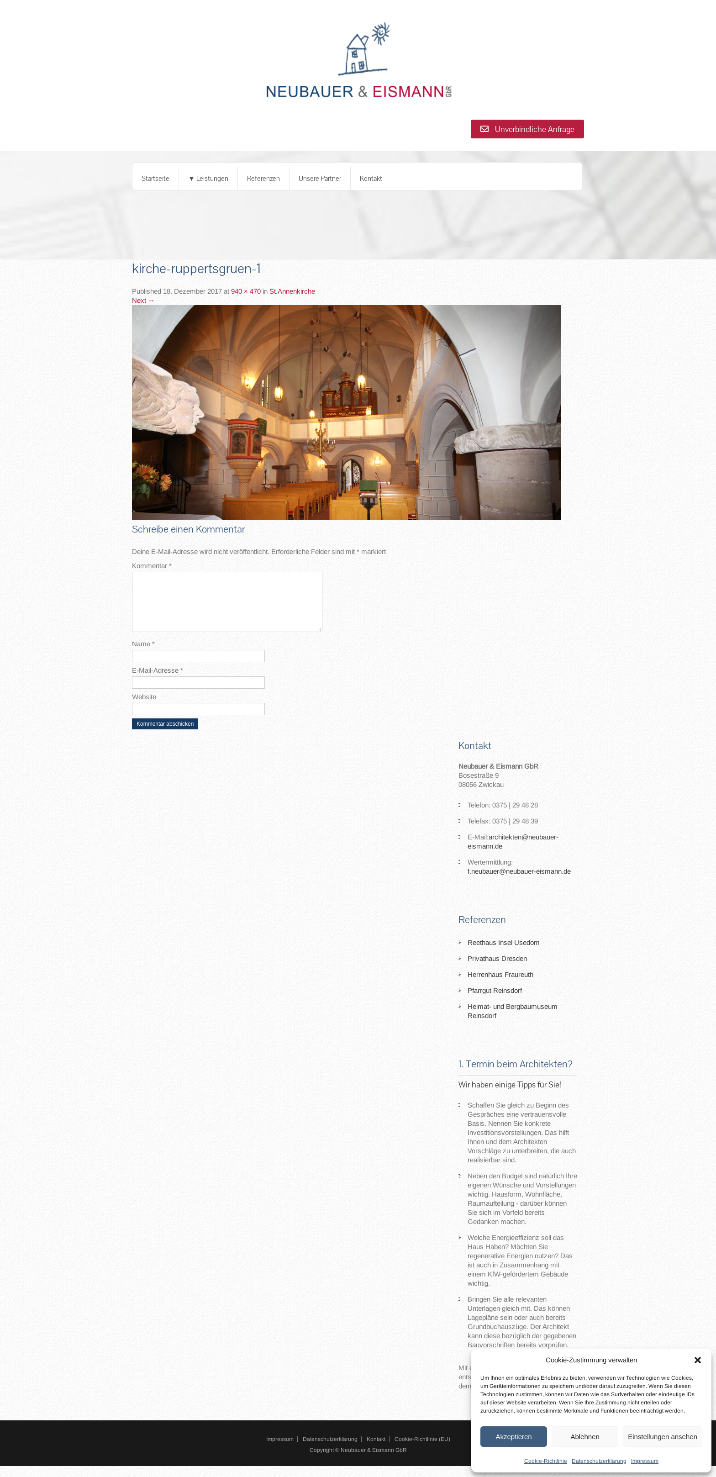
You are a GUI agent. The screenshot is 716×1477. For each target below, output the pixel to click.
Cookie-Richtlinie (545, 1461)
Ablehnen (584, 1436)
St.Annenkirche (292, 291)
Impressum (644, 1461)
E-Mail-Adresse (157, 681)
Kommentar (152, 566)
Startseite (155, 178)
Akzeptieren (513, 1436)
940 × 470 (246, 291)
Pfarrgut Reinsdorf (495, 1001)
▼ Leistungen (208, 178)
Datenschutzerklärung (599, 1461)
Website (144, 708)
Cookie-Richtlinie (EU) (422, 1450)
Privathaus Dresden (497, 969)
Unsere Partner (320, 178)
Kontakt (371, 178)
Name (143, 655)
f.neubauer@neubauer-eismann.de (519, 882)
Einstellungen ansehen (662, 1436)
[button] (697, 1360)
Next (143, 300)
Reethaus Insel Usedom (504, 953)
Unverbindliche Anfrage (527, 129)
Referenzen (263, 178)
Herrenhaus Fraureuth (500, 985)
